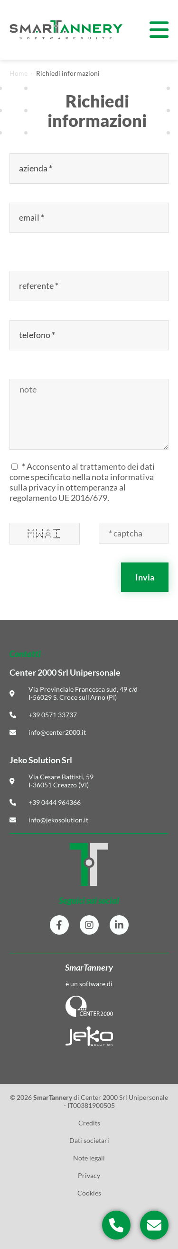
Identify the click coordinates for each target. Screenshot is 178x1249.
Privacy (89, 1175)
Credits (89, 1123)
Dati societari (89, 1140)
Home (18, 73)
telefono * (37, 335)
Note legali (89, 1158)
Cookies (89, 1193)
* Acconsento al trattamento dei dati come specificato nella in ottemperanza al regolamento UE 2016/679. (82, 482)
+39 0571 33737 (52, 715)
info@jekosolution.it (58, 820)
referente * (39, 286)
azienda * (36, 168)
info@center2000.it (57, 732)
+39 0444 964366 (54, 802)
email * (32, 217)
